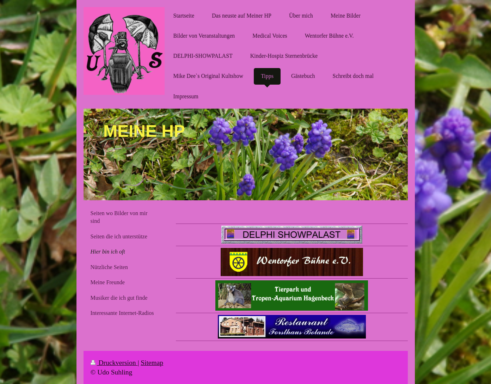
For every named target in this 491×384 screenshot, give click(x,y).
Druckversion (114, 362)
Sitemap (152, 362)
